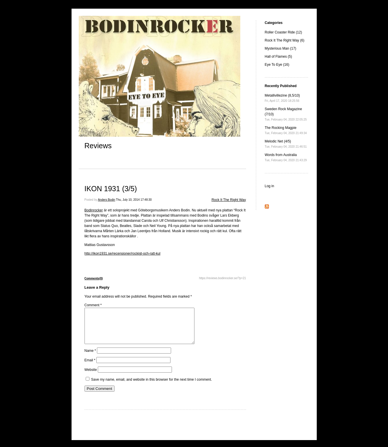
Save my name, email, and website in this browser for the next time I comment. (151, 386)
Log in (269, 186)
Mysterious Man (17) (280, 48)
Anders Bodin (106, 199)
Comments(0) (94, 278)
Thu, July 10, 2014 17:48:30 (134, 199)
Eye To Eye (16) (277, 65)
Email (90, 367)
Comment (93, 305)
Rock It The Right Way (228, 200)
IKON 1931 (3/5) (111, 189)
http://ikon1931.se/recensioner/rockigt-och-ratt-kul (122, 253)
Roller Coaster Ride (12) (283, 32)
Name (90, 358)
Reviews (98, 146)
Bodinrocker (94, 210)
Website (91, 377)
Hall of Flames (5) (278, 57)
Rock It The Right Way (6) (284, 40)
